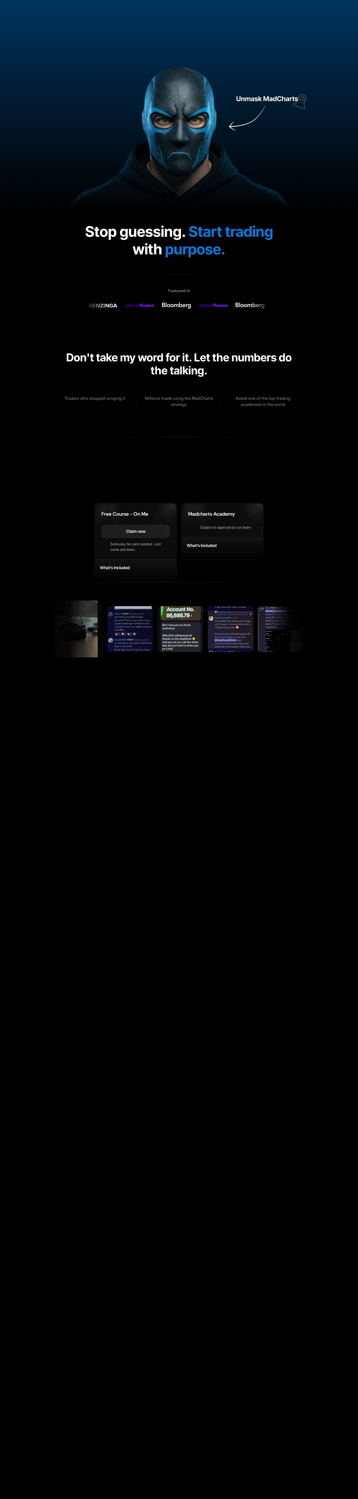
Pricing (175, 1453)
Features (149, 1453)
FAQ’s (232, 1453)
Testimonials (204, 1453)
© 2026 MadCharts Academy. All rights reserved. (71, 1484)
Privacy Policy (317, 1484)
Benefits (123, 1453)
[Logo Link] (72, 14)
